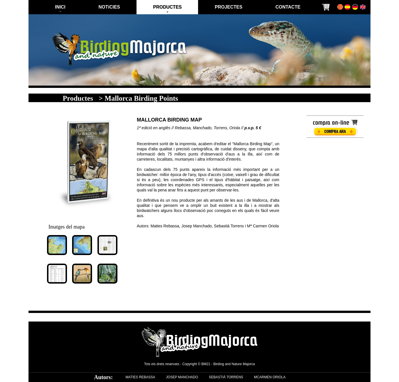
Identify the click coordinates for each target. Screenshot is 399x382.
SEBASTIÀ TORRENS (226, 377)
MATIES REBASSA (140, 377)
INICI (60, 7)
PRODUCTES (167, 7)
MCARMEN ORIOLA (270, 377)
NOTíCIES (109, 7)
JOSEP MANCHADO (182, 377)
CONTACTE (287, 7)
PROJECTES (228, 7)
